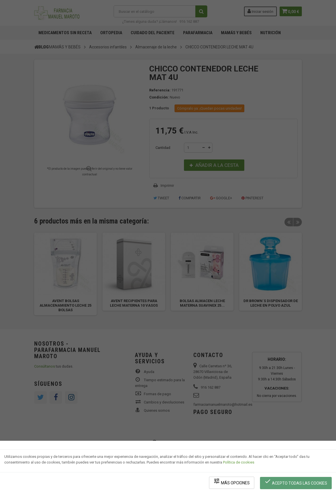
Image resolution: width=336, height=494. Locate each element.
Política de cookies (238, 464)
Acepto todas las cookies (296, 483)
